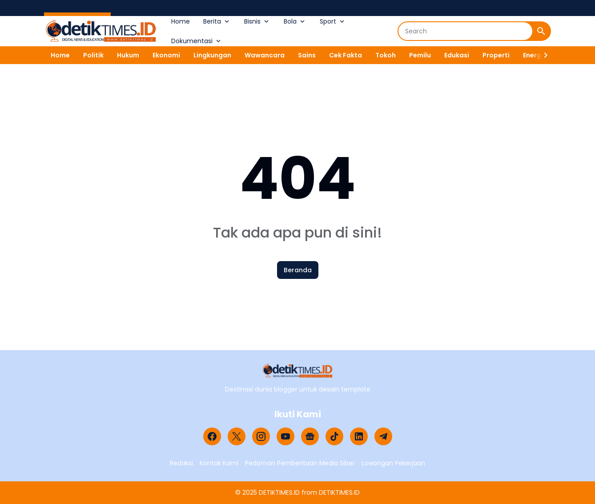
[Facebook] (212, 436)
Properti (496, 55)
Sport (333, 21)
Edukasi (456, 55)
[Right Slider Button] (542, 55)
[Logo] (297, 370)
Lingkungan (212, 55)
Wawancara (265, 55)
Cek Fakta (345, 55)
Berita (217, 21)
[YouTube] (285, 436)
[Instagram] (261, 436)
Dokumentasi (196, 40)
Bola (295, 21)
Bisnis (257, 21)
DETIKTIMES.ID (279, 492)
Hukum (128, 55)
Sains (307, 55)
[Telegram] (383, 436)
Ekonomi (166, 55)
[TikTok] (334, 436)
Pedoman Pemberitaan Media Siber (300, 463)
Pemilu (420, 55)
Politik (93, 55)
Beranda (298, 270)
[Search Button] (541, 31)
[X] (236, 436)
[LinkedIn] (359, 436)
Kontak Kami (219, 463)
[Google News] (310, 436)
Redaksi (181, 463)
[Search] (465, 31)
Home (180, 21)
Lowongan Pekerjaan (393, 463)
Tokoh (385, 55)
